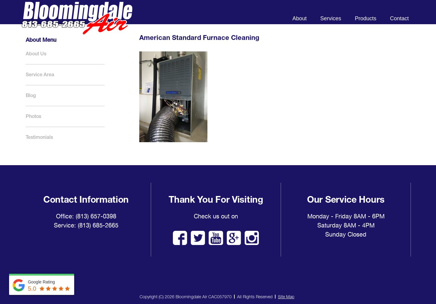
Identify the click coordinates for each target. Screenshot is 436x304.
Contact (399, 18)
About (299, 18)
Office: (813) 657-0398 (86, 216)
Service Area (40, 74)
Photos (33, 116)
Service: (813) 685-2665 (86, 225)
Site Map (286, 296)
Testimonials (39, 137)
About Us (36, 54)
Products (365, 18)
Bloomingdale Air (77, 23)
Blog (31, 95)
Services (330, 18)
